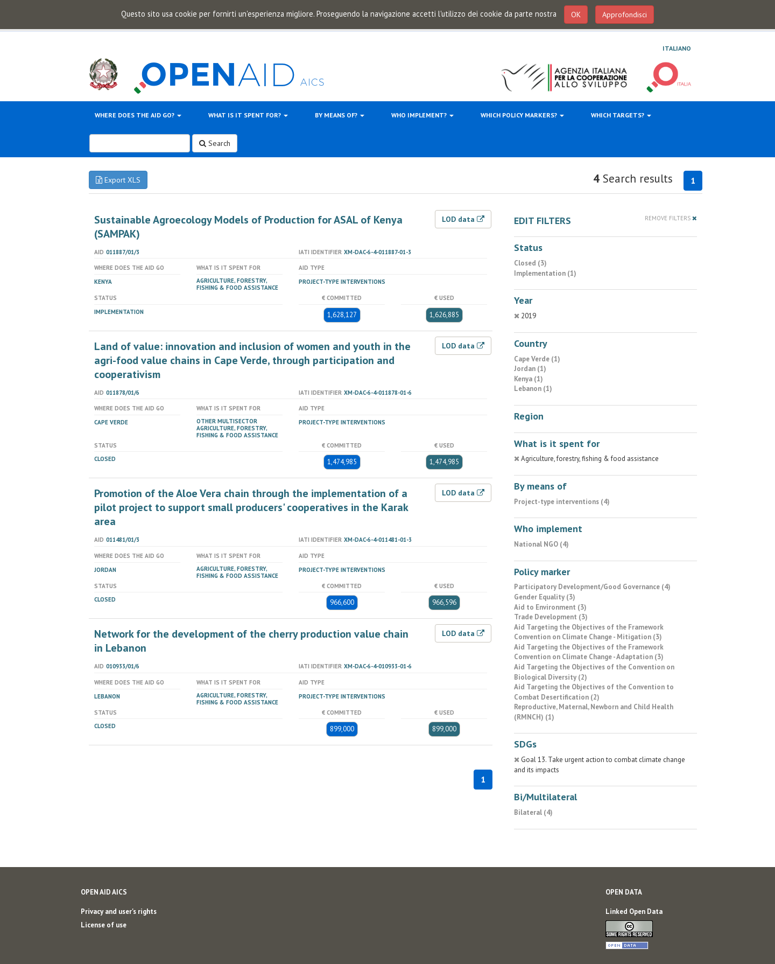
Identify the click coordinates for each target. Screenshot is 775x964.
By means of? (339, 115)
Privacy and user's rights (119, 911)
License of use (103, 925)
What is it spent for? (248, 115)
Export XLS (118, 180)
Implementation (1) (545, 273)
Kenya (103, 281)
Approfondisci (624, 14)
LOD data (463, 219)
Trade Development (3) (551, 616)
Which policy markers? (522, 115)
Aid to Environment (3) (550, 607)
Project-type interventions (342, 281)
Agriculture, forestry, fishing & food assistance (237, 284)
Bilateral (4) (533, 812)
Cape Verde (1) (537, 359)
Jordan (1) (530, 368)
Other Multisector (226, 421)
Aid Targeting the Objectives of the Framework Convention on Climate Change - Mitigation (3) (589, 632)
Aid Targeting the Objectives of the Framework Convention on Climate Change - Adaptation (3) (589, 652)
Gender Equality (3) (544, 597)
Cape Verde (111, 422)
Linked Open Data (634, 911)
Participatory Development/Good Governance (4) (592, 586)
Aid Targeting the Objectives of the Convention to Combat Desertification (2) (594, 692)
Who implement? (422, 115)
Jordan (105, 570)
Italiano (677, 48)
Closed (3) (530, 263)
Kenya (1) (528, 378)
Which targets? (621, 115)
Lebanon (107, 696)
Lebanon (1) (533, 388)
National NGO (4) (541, 544)
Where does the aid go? (138, 115)
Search (214, 143)
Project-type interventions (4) (562, 501)
